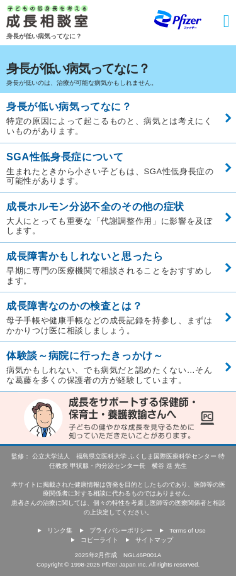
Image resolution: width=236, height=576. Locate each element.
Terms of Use (187, 530)
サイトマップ (154, 539)
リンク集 (59, 530)
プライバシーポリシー (120, 530)
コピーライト (99, 539)
